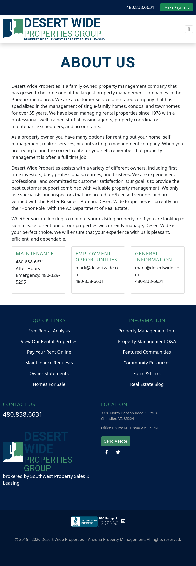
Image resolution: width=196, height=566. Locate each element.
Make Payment (176, 7)
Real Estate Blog (147, 384)
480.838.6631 (140, 7)
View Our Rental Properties (49, 341)
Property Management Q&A (147, 341)
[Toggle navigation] (189, 29)
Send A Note (115, 441)
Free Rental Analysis (49, 331)
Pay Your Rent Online (49, 352)
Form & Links (147, 373)
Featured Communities (147, 352)
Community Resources (147, 363)
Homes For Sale (49, 384)
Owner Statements (49, 373)
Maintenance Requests (49, 363)
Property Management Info (147, 331)
